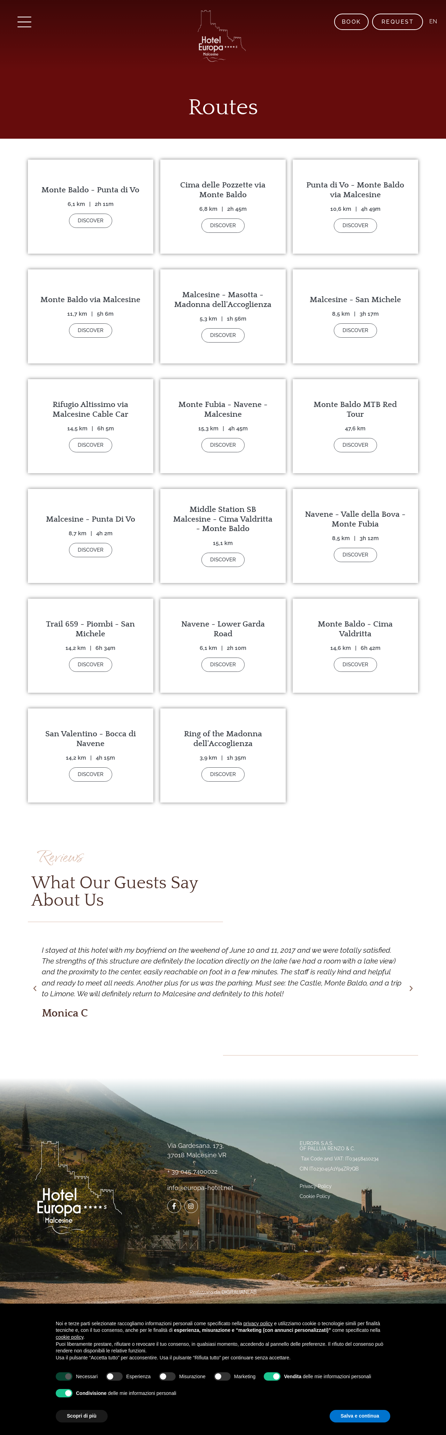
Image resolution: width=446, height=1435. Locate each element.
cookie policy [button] (69, 1337)
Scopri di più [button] (82, 1416)
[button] (34, 988)
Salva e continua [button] (360, 1416)
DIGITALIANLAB (239, 1292)
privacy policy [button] (258, 1323)
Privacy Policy (316, 1186)
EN (432, 21)
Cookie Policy (315, 1196)
